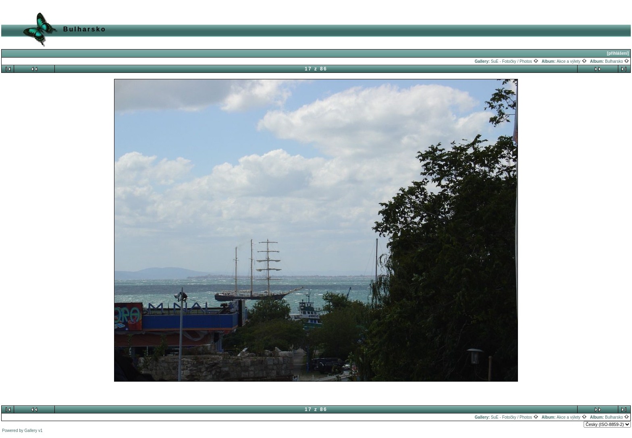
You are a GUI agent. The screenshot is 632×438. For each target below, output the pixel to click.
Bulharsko (617, 61)
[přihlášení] (618, 53)
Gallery (31, 430)
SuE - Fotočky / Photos (514, 61)
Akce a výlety (572, 61)
